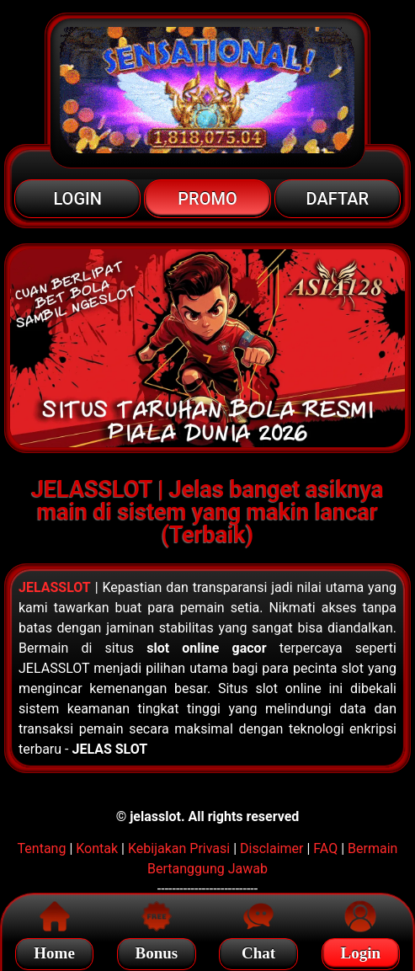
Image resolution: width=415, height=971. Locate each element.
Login (361, 950)
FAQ (325, 848)
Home (54, 950)
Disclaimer (271, 848)
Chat (258, 950)
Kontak (97, 848)
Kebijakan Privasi (179, 848)
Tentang (42, 848)
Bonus (157, 950)
